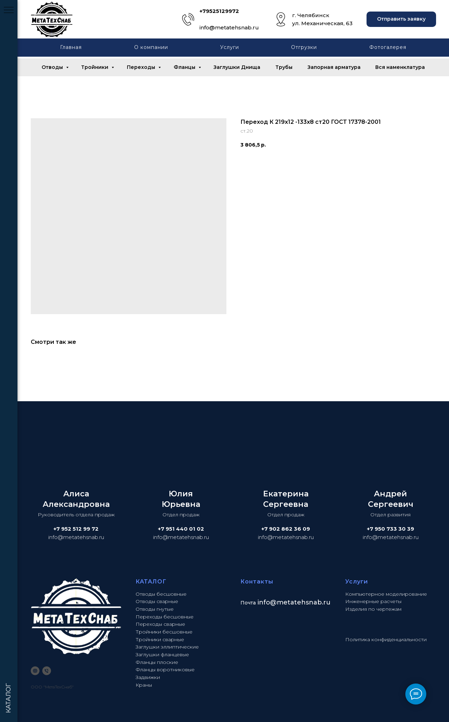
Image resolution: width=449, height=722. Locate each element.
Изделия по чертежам (373, 609)
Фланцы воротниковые (165, 669)
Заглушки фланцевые (162, 654)
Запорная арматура (334, 67)
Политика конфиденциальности (386, 639)
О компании (151, 47)
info (264, 602)
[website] (35, 670)
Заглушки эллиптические (167, 647)
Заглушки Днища (236, 67)
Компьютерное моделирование (386, 594)
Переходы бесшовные (165, 617)
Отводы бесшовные (161, 594)
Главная (71, 47)
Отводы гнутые (155, 609)
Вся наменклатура (400, 67)
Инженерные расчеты (373, 601)
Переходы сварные (160, 624)
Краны (144, 685)
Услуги (229, 47)
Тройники (95, 67)
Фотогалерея (387, 47)
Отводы (53, 67)
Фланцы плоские (157, 662)
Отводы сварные (157, 601)
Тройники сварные (160, 639)
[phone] (46, 670)
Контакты (256, 581)
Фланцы (185, 67)
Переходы (142, 67)
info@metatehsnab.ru (229, 27)
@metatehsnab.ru (300, 602)
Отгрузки (304, 47)
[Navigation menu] (9, 10)
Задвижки (148, 677)
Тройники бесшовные (164, 632)
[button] (401, 19)
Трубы (283, 67)
